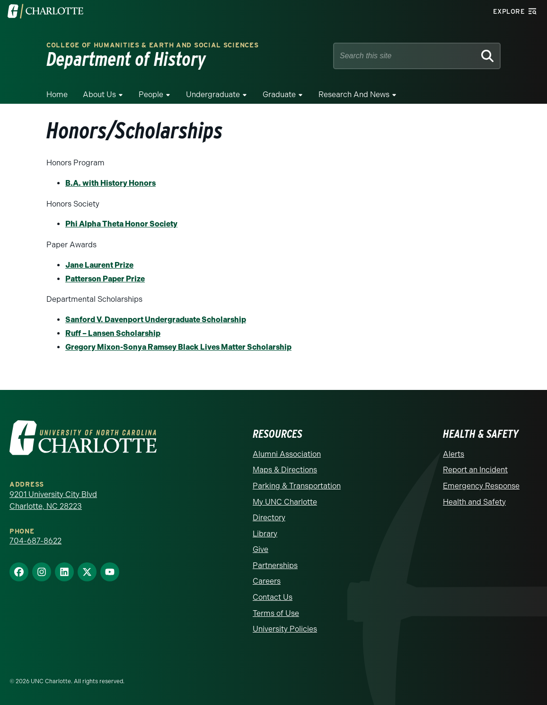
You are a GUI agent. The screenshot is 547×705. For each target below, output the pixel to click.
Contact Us (272, 597)
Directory (269, 517)
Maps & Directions (285, 469)
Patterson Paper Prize (105, 278)
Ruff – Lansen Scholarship (112, 333)
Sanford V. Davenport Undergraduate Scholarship (155, 319)
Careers (267, 581)
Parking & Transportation (297, 485)
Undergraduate (213, 94)
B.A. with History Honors (110, 183)
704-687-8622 (35, 540)
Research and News (353, 94)
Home (57, 94)
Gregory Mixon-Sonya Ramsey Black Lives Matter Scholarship (178, 347)
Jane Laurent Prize (99, 265)
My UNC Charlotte (285, 501)
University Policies (285, 628)
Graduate (279, 94)
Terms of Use (276, 613)
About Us (99, 94)
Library (265, 533)
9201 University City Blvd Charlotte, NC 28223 (53, 500)
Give (260, 549)
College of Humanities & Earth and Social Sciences (152, 45)
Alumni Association (287, 454)
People (151, 94)
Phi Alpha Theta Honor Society (121, 223)
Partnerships (275, 565)
